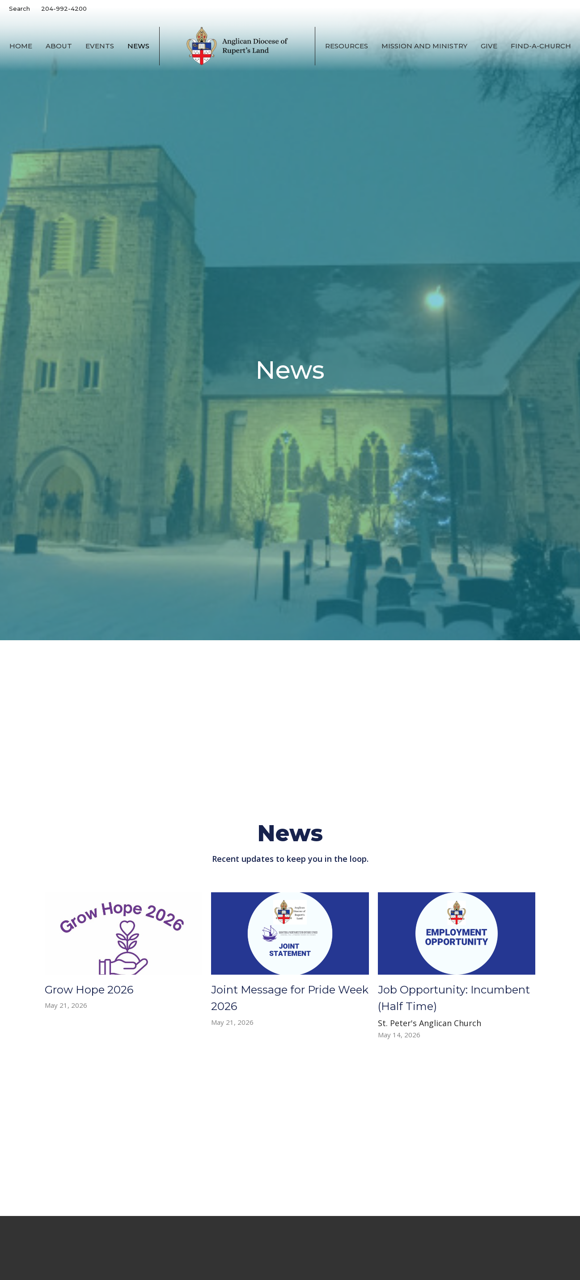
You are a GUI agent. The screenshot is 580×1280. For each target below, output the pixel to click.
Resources (346, 46)
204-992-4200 (64, 8)
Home (20, 46)
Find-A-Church (541, 46)
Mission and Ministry (424, 46)
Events (99, 46)
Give (489, 46)
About (59, 46)
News (138, 46)
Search (19, 8)
